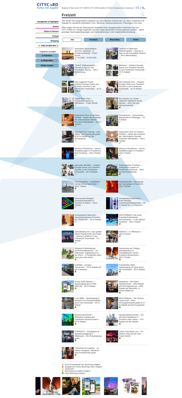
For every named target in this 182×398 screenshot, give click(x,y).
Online (136, 40)
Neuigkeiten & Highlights (48, 22)
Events (56, 26)
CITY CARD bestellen (97, 8)
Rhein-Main (115, 40)
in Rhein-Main (47, 61)
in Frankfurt (47, 56)
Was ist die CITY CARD (79, 8)
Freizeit (55, 36)
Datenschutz (119, 8)
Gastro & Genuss (51, 31)
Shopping (54, 41)
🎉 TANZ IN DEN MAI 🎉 (48, 46)
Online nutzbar (47, 65)
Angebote (65, 8)
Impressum (129, 8)
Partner (110, 8)
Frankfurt (94, 40)
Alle (72, 40)
